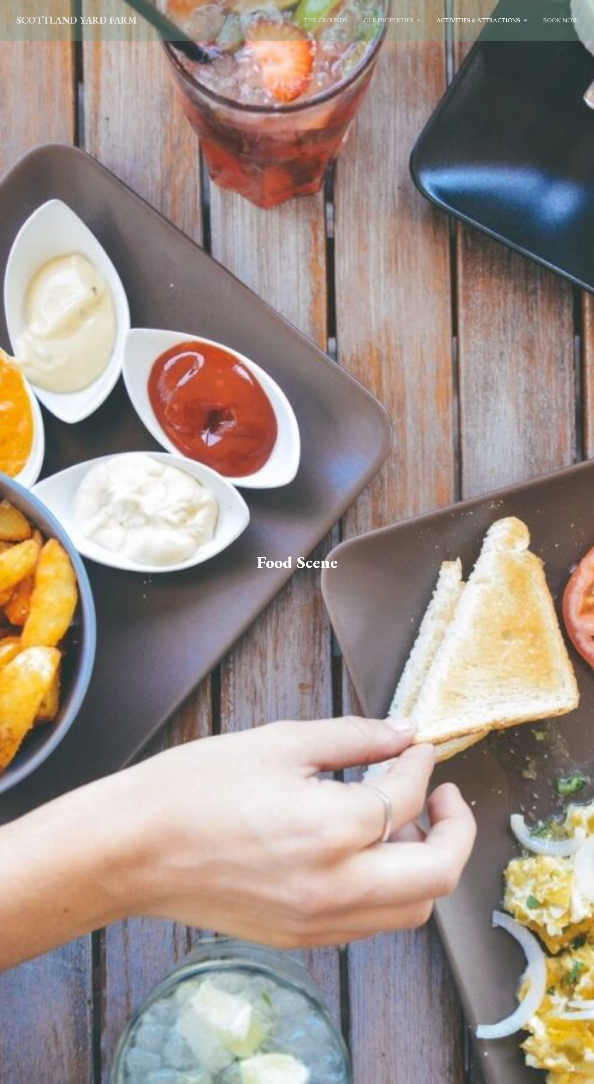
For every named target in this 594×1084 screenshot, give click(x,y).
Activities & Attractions (478, 20)
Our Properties (388, 20)
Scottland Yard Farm (76, 20)
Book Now (560, 20)
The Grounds (325, 20)
